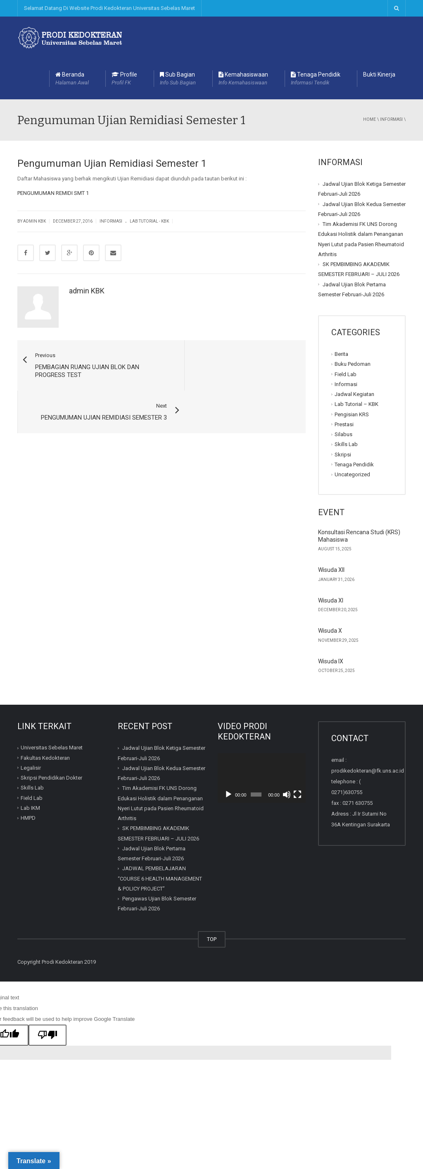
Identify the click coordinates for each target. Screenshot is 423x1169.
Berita (341, 354)
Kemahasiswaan (243, 79)
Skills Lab (346, 444)
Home (369, 119)
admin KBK (87, 290)
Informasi (391, 119)
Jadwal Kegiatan (354, 394)
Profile (124, 79)
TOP (211, 939)
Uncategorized (352, 474)
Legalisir (31, 768)
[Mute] (287, 794)
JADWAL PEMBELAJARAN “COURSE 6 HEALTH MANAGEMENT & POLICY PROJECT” (160, 878)
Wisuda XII (331, 569)
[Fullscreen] (297, 794)
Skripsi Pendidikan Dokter (51, 778)
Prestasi (344, 424)
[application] (262, 778)
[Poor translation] (48, 1035)
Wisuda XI (330, 600)
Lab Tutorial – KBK (356, 404)
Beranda (72, 79)
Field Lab (345, 374)
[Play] (228, 794)
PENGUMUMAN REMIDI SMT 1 (53, 193)
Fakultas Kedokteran (45, 758)
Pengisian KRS (352, 414)
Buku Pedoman (353, 364)
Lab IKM (30, 808)
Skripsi (343, 454)
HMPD (28, 818)
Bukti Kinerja (379, 74)
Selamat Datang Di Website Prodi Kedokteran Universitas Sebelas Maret (109, 8)
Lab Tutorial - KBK (149, 221)
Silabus (343, 434)
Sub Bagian (178, 79)
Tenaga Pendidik (315, 79)
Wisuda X (330, 630)
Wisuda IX (330, 661)
